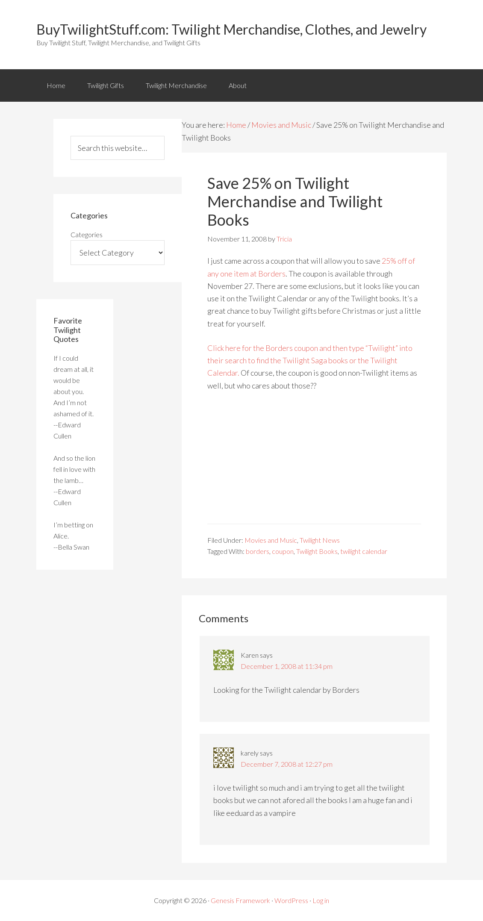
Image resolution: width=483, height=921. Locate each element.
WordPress (291, 900)
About (238, 85)
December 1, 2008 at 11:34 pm (287, 666)
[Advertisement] (314, 464)
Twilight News (320, 540)
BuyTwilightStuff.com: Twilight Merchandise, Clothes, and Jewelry (231, 29)
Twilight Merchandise (176, 85)
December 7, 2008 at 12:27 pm (287, 764)
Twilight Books (317, 551)
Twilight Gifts (105, 85)
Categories (87, 234)
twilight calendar (363, 551)
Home (56, 85)
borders (257, 551)
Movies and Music (281, 124)
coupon (283, 551)
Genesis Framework (240, 900)
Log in (320, 900)
